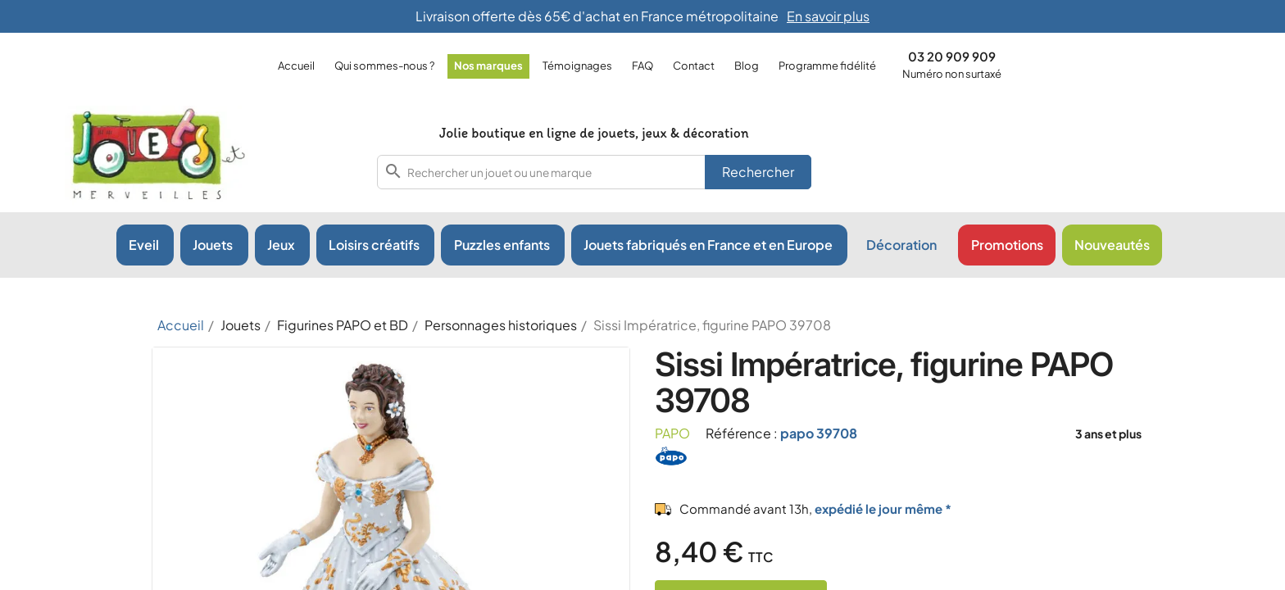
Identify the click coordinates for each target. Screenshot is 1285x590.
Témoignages (577, 65)
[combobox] (594, 172)
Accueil (296, 65)
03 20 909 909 (952, 56)
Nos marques (488, 65)
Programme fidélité (827, 65)
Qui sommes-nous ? (384, 65)
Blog (746, 65)
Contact (694, 65)
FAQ (642, 65)
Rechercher (758, 171)
